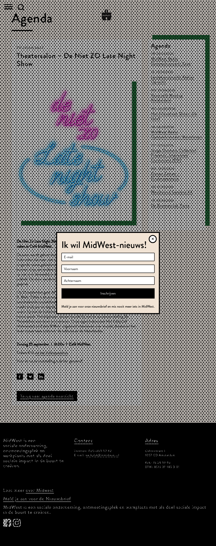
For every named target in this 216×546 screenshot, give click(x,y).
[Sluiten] (153, 239)
